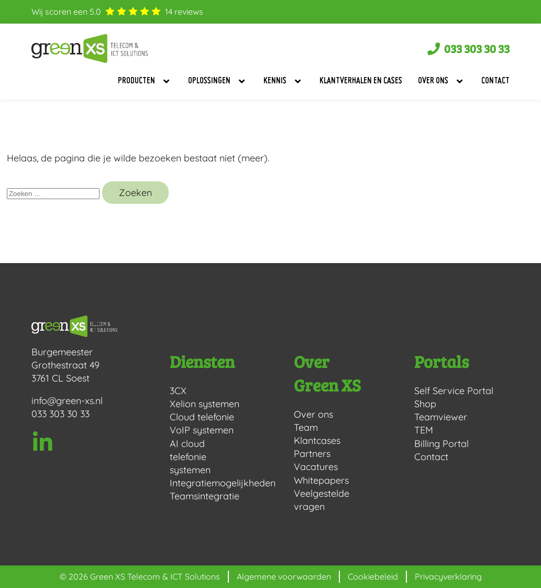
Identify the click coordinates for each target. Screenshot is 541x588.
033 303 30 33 (60, 414)
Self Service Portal (453, 391)
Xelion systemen (204, 404)
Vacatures (316, 467)
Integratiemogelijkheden (205, 483)
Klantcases (317, 440)
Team (306, 427)
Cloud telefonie (202, 417)
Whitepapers (321, 480)
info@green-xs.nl (67, 401)
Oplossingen (218, 81)
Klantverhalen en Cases (360, 81)
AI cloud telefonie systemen (190, 457)
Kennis (283, 81)
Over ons (442, 81)
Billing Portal (441, 444)
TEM (423, 430)
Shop (425, 404)
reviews (184, 11)
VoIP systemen (202, 430)
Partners (312, 454)
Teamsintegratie (204, 496)
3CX (178, 391)
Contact (495, 81)
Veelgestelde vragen (321, 500)
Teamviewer (440, 417)
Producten (145, 81)
